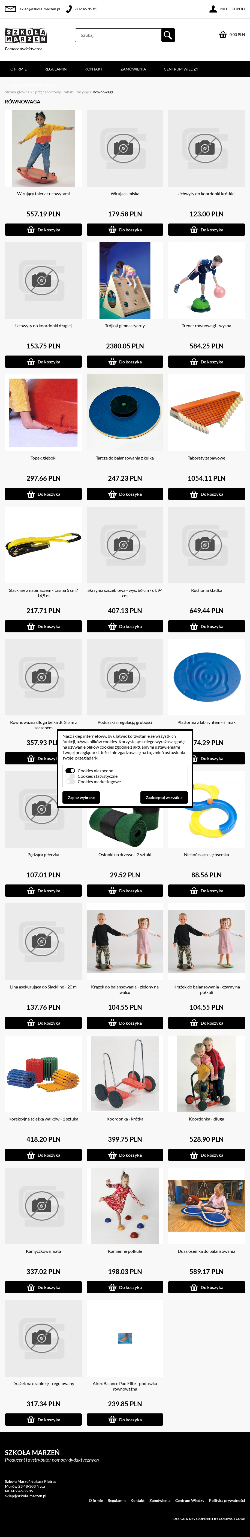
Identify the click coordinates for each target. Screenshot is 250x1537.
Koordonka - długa (206, 1118)
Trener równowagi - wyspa (206, 325)
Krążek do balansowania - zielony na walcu (125, 989)
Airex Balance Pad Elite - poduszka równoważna (125, 1386)
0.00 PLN (237, 34)
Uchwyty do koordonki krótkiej (206, 193)
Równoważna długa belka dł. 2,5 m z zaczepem (43, 724)
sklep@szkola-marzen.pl (40, 9)
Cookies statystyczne (98, 776)
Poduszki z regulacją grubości (125, 722)
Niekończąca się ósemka (206, 854)
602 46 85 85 (86, 9)
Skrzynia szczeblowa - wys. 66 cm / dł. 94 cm (125, 592)
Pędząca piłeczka (43, 854)
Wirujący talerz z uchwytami (43, 193)
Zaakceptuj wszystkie (164, 797)
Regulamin (55, 69)
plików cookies (103, 741)
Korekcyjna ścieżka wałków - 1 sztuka (43, 1118)
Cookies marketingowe (99, 781)
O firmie (18, 69)
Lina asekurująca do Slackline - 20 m (43, 986)
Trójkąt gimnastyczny (125, 325)
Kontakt (94, 69)
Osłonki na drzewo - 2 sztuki (124, 854)
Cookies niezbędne (95, 770)
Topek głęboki (43, 457)
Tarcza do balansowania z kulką (125, 457)
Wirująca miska (125, 193)
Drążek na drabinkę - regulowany (43, 1383)
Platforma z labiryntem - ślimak (206, 722)
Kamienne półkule (125, 1251)
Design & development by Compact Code (209, 1519)
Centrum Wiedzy (181, 69)
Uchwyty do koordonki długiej (43, 325)
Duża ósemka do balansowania (206, 1251)
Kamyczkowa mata (43, 1251)
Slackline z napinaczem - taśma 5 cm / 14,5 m (43, 592)
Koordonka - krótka (125, 1118)
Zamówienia (133, 69)
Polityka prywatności (33, 85)
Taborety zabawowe (206, 457)
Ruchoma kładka (206, 590)
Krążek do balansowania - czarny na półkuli (206, 989)
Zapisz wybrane (81, 797)
